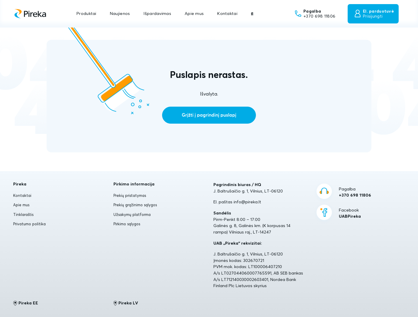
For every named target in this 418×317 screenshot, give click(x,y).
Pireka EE (25, 303)
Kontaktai (227, 13)
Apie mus (194, 13)
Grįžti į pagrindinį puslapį (209, 115)
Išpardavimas (157, 13)
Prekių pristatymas (129, 195)
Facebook (350, 213)
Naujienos (120, 13)
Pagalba (355, 192)
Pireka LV (125, 303)
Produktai (86, 13)
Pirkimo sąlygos (126, 223)
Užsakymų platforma (132, 214)
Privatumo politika (29, 223)
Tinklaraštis (23, 214)
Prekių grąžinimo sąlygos (135, 204)
